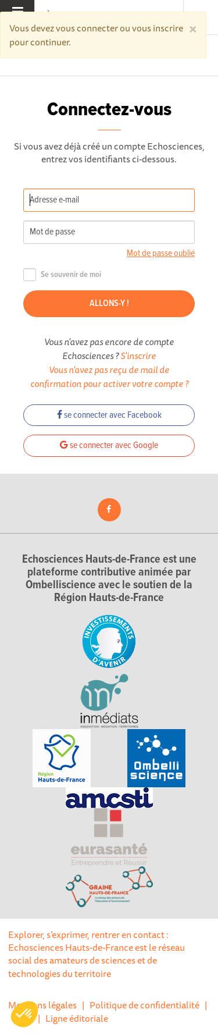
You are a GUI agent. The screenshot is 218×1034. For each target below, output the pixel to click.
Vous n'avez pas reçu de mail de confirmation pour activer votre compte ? (109, 376)
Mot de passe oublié (161, 253)
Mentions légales (42, 1004)
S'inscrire (138, 355)
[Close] (193, 28)
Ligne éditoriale (76, 1018)
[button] (24, 1014)
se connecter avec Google (109, 445)
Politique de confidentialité (144, 1004)
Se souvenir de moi (62, 275)
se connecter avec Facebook (109, 415)
